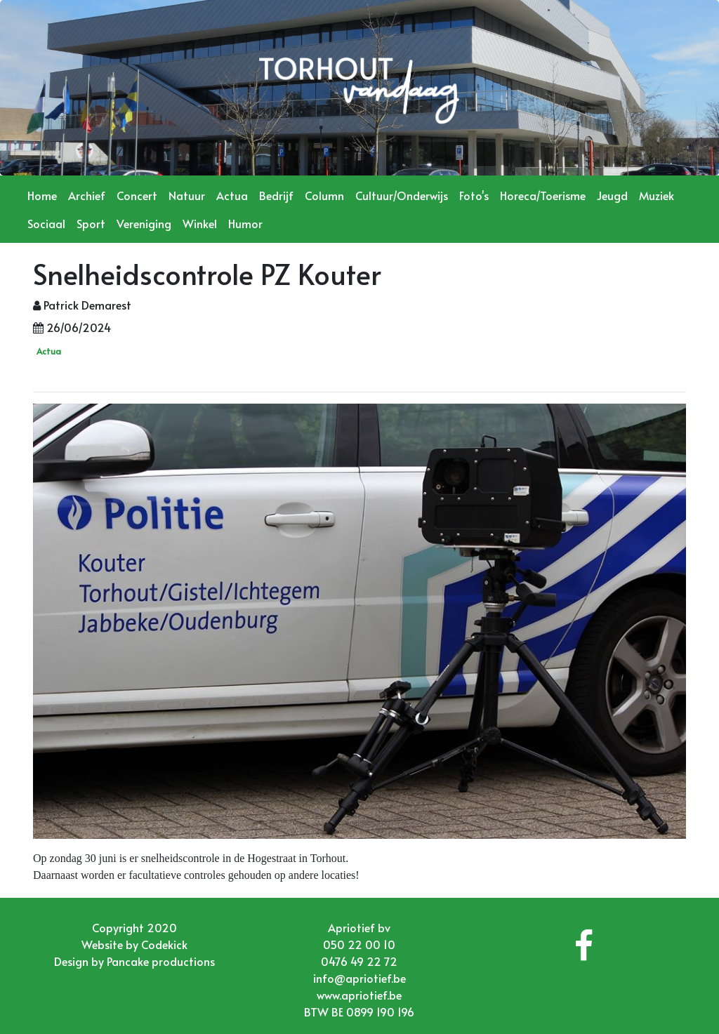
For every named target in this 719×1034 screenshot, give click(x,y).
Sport (91, 223)
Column (324, 195)
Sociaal (46, 223)
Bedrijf (276, 195)
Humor (245, 223)
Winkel (200, 223)
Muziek (656, 195)
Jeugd (612, 195)
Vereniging (144, 223)
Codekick (164, 944)
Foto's (474, 195)
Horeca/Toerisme (543, 195)
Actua (232, 195)
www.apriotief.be (359, 994)
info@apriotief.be (359, 978)
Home (42, 195)
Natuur (187, 195)
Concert (137, 195)
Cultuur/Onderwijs (401, 195)
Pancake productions (161, 961)
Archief (86, 195)
